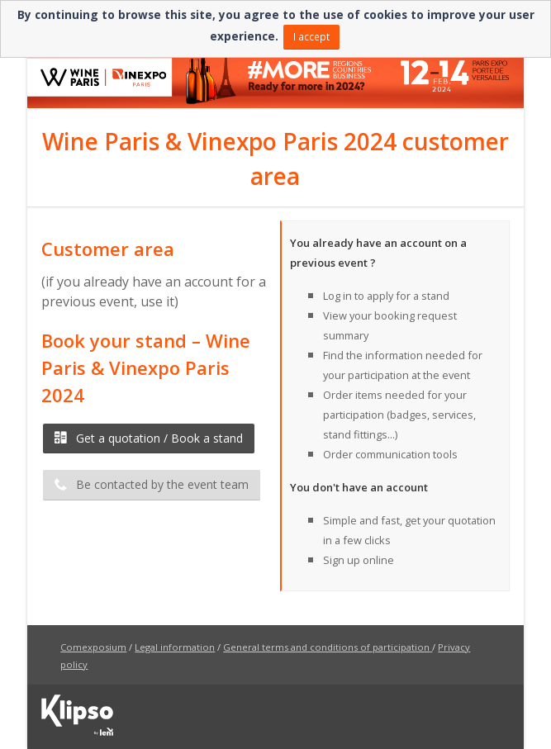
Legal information (175, 647)
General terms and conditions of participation (326, 647)
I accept (311, 36)
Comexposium (93, 647)
